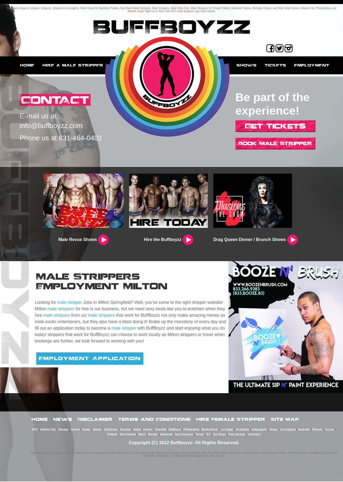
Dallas (137, 430)
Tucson (329, 430)
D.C (208, 434)
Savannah (166, 434)
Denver (75, 430)
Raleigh (153, 434)
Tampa (199, 434)
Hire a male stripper (73, 65)
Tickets (275, 65)
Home (27, 65)
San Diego (219, 434)
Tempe (273, 430)
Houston (125, 430)
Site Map (285, 419)
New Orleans (128, 434)
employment (311, 65)
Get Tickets (275, 126)
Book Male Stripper (275, 143)
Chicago (63, 430)
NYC (35, 430)
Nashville (304, 430)
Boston (147, 430)
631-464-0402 (80, 138)
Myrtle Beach (210, 430)
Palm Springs (236, 434)
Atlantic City (48, 430)
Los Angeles (288, 430)
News (62, 419)
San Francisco (184, 434)
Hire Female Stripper (231, 419)
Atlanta (97, 430)
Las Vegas (226, 430)
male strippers (60, 308)
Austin (86, 430)
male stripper (69, 302)
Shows (247, 65)
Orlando (112, 434)
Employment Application (90, 358)
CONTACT (56, 100)
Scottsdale (242, 430)
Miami (142, 434)
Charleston (111, 430)
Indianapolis (259, 430)
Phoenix (317, 430)
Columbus (254, 434)
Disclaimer (95, 419)
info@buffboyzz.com (51, 126)
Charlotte (161, 430)
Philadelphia (191, 430)
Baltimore (175, 430)
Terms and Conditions (154, 419)
